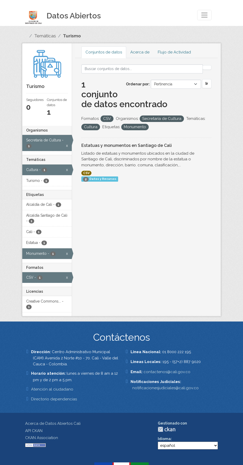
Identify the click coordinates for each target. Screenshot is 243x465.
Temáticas (45, 35)
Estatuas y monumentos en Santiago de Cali (126, 145)
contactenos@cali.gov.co (167, 372)
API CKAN (33, 430)
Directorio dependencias (54, 399)
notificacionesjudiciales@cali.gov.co (165, 388)
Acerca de (139, 52)
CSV (86, 173)
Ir (206, 83)
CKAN (166, 429)
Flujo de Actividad (174, 52)
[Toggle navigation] (204, 15)
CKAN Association (41, 437)
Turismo (72, 35)
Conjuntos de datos (103, 52)
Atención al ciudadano (52, 389)
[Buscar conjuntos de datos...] (142, 68)
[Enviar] (207, 67)
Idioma (164, 439)
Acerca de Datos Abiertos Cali (53, 423)
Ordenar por (137, 84)
